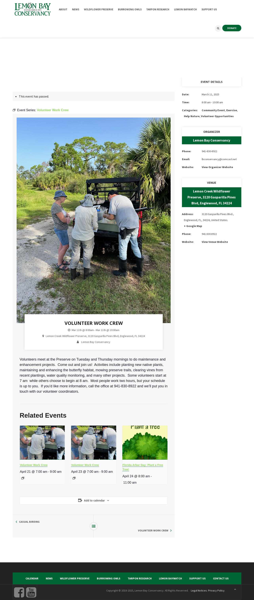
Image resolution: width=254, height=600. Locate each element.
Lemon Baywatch (170, 569)
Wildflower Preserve (74, 569)
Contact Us (221, 569)
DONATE (231, 28)
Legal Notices (199, 582)
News (49, 569)
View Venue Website (215, 242)
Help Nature (192, 116)
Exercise (231, 110)
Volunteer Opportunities (217, 116)
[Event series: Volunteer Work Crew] (22, 478)
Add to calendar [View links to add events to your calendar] (94, 500)
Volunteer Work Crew (34, 465)
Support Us (197, 569)
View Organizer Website (217, 167)
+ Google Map (193, 226)
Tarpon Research (140, 569)
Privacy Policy (216, 582)
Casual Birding (29, 521)
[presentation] (42, 442)
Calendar (32, 569)
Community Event (213, 110)
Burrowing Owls (108, 569)
